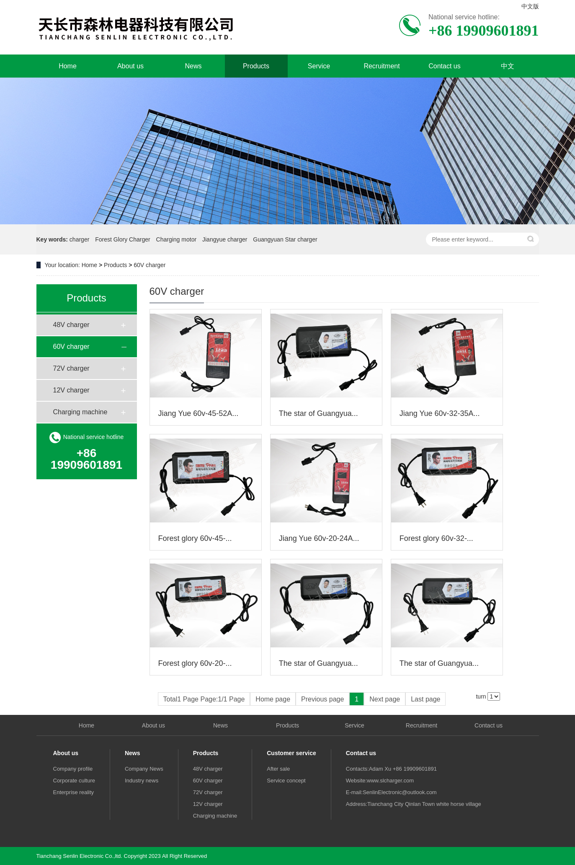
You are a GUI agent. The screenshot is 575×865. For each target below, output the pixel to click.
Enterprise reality (73, 792)
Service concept (286, 780)
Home (68, 66)
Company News (144, 769)
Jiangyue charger (224, 239)
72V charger (71, 368)
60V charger (149, 265)
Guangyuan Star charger (285, 239)
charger (79, 239)
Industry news (141, 780)
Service (319, 66)
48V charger (71, 324)
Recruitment (382, 66)
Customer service (291, 753)
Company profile (73, 769)
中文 (507, 66)
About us (130, 66)
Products (256, 66)
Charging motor (176, 239)
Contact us (444, 66)
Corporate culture (74, 780)
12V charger (71, 390)
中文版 (530, 6)
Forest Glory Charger (122, 239)
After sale (278, 769)
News (193, 66)
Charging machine (80, 412)
